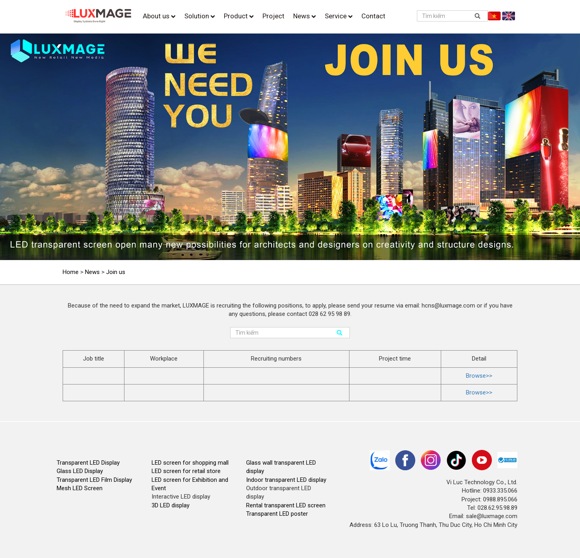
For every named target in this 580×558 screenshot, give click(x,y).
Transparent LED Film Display (94, 479)
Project (273, 16)
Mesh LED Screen (80, 488)
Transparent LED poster (277, 513)
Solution (199, 16)
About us (159, 16)
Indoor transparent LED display (286, 479)
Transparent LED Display (88, 462)
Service (339, 16)
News (304, 16)
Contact (373, 16)
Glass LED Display (80, 471)
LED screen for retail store (186, 471)
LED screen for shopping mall (190, 462)
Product (239, 16)
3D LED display (170, 505)
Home (71, 272)
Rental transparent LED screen (286, 505)
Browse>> (479, 375)
